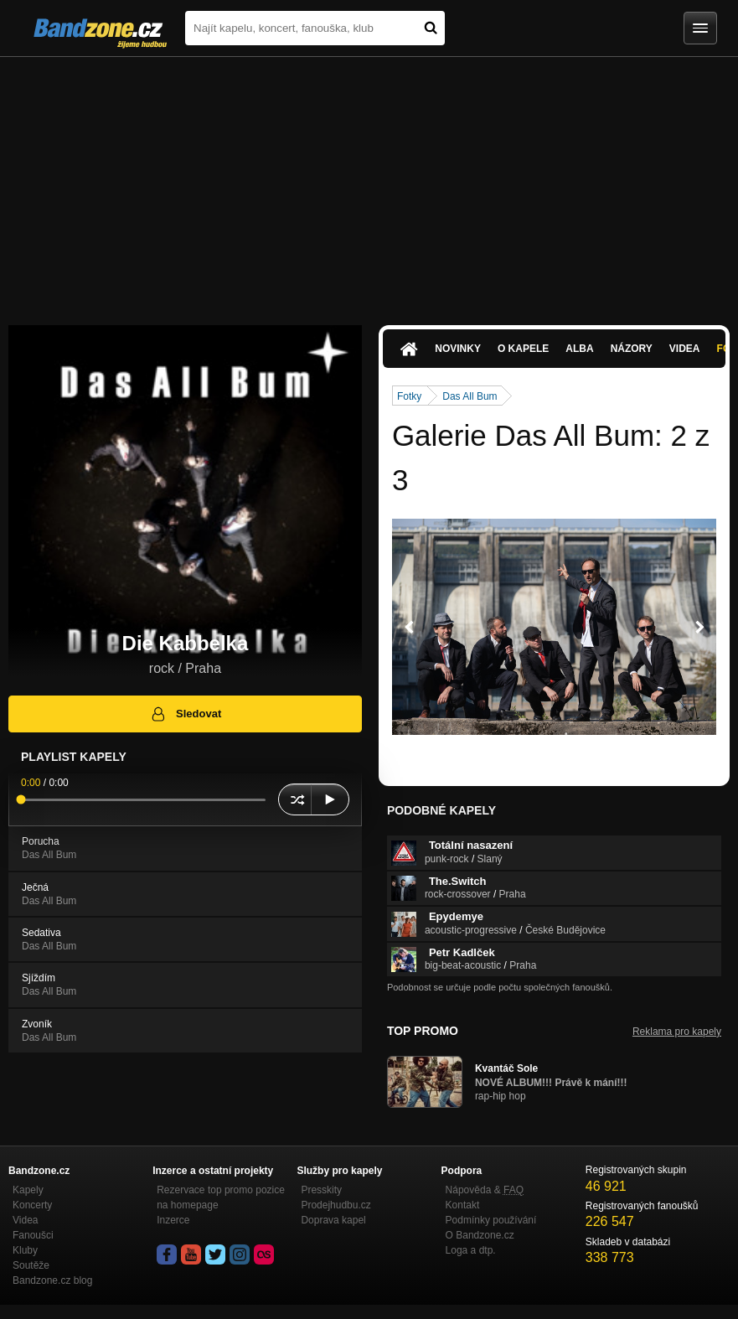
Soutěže (31, 1265)
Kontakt (463, 1205)
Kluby (25, 1250)
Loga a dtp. (471, 1250)
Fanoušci (33, 1235)
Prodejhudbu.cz (335, 1205)
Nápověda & (485, 1190)
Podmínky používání (491, 1220)
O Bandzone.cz (480, 1235)
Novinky (458, 348)
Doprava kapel (333, 1220)
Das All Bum (469, 396)
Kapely (28, 1190)
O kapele (523, 348)
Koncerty (32, 1205)
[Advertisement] (369, 182)
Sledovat (185, 714)
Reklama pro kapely (676, 1031)
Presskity (321, 1190)
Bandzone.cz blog (52, 1280)
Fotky (409, 396)
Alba (579, 348)
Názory (632, 348)
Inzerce (173, 1220)
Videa (684, 348)
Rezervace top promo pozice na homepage (221, 1197)
